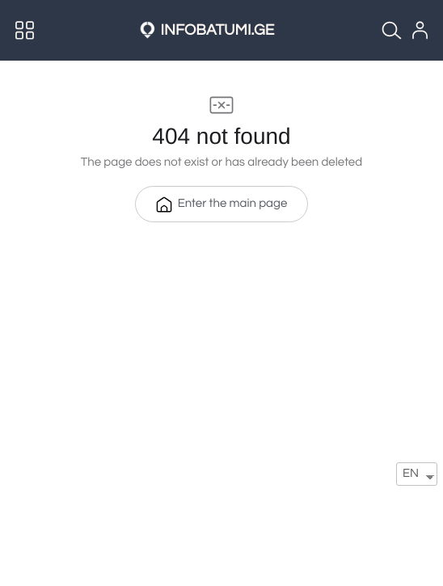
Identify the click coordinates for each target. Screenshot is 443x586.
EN (411, 474)
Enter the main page (222, 204)
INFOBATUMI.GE (218, 30)
